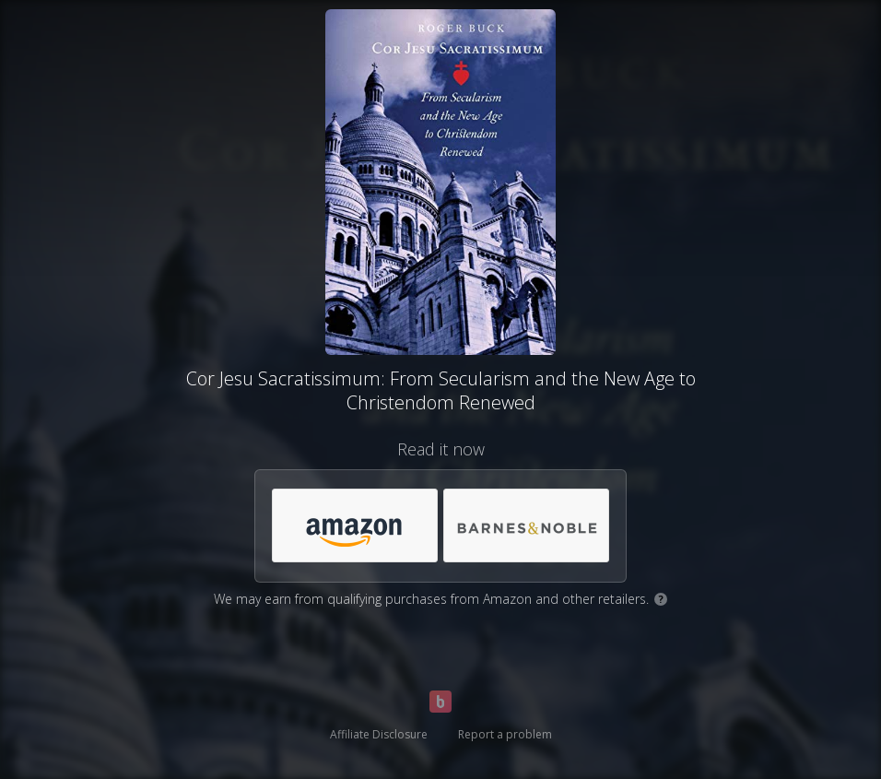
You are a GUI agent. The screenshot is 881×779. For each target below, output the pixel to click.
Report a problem (505, 734)
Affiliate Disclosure (379, 734)
